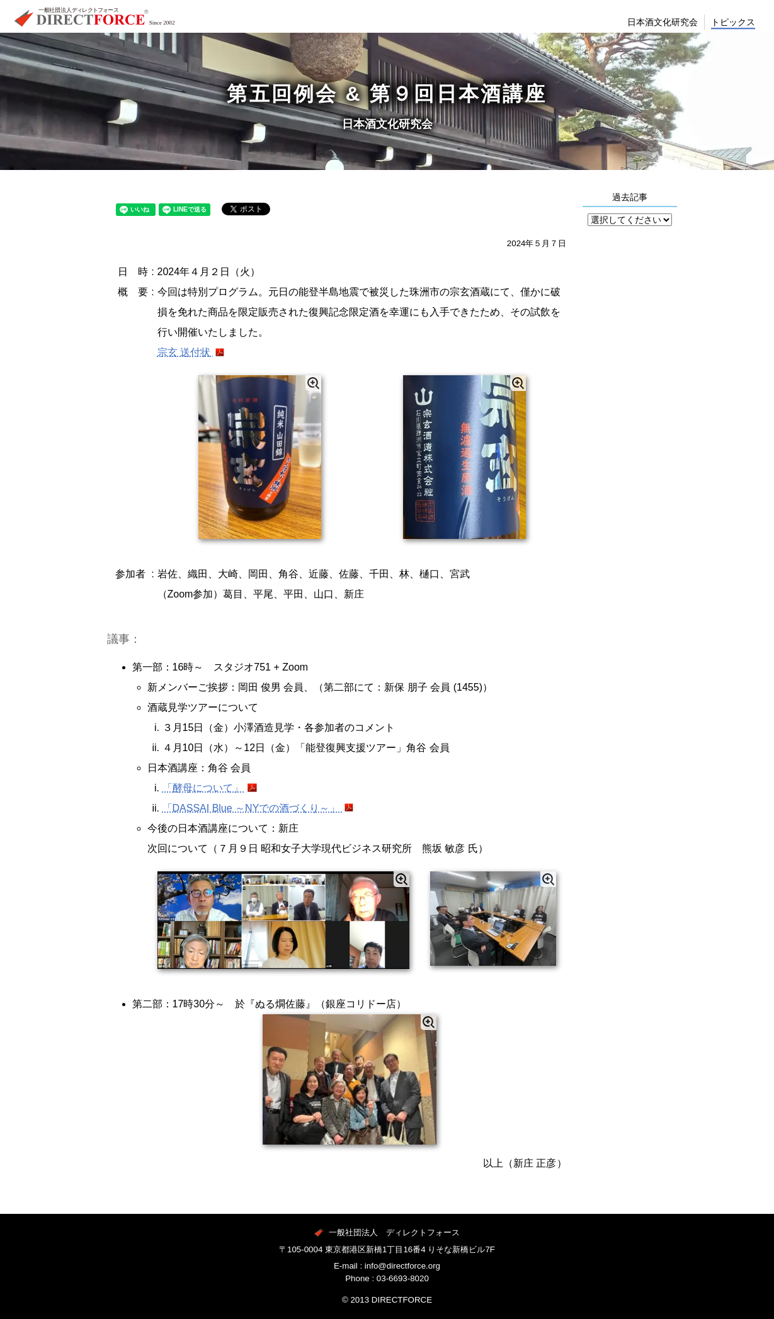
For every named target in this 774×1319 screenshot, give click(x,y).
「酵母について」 (204, 788)
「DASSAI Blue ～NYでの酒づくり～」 (252, 808)
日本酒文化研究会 (652, 33)
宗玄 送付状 (185, 352)
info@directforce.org (402, 1266)
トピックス (730, 33)
